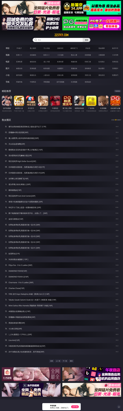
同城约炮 (19, 82)
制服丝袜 (74, 62)
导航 (8, 82)
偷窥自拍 (19, 68)
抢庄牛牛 (115, 48)
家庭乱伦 (33, 75)
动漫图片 (60, 68)
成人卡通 (47, 62)
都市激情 (19, 75)
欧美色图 (47, 68)
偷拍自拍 (33, 62)
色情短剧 (88, 82)
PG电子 (19, 48)
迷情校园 (74, 75)
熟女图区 (101, 68)
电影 (8, 61)
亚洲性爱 (19, 62)
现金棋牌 (101, 48)
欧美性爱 (60, 62)
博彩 (8, 48)
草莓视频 (47, 82)
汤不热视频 (60, 82)
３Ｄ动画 (60, 55)
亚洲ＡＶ (19, 55)
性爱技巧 (115, 75)
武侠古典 (60, 75)
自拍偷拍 (33, 55)
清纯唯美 (88, 68)
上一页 (58, 361)
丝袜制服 (88, 55)
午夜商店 (33, 82)
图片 (8, 68)
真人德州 (33, 48)
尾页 (71, 361)
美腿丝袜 (74, 68)
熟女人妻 (74, 55)
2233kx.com (61, 35)
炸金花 (88, 48)
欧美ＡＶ (47, 55)
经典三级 (88, 62)
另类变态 (115, 62)
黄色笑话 (101, 75)
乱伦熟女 (101, 62)
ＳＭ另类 (115, 55)
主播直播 (101, 55)
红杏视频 (74, 82)
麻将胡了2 (74, 48)
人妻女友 (47, 75)
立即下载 (75, 407)
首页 (51, 361)
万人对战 (47, 48)
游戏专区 (60, 48)
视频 (8, 55)
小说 (8, 75)
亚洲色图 (33, 68)
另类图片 (115, 68)
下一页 (65, 361)
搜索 (86, 40)
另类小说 (88, 75)
